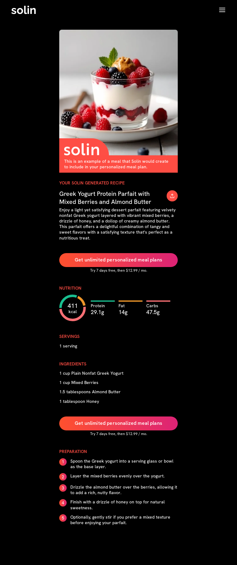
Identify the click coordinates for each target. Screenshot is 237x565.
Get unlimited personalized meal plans (118, 260)
